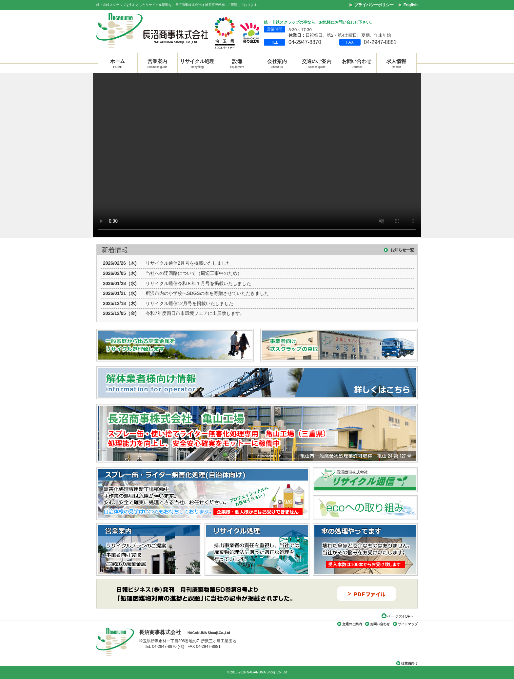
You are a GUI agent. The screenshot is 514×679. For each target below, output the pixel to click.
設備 (237, 62)
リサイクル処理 (197, 62)
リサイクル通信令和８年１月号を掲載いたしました (198, 283)
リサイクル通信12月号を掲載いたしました (189, 303)
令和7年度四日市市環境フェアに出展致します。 (195, 313)
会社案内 (277, 62)
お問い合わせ (356, 62)
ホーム (117, 62)
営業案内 (158, 62)
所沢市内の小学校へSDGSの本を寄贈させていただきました (207, 293)
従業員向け (409, 663)
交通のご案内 (316, 62)
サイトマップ (408, 624)
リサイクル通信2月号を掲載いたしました (188, 263)
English (411, 5)
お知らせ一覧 (402, 250)
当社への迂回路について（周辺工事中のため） (194, 273)
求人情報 (396, 62)
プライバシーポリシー (374, 5)
